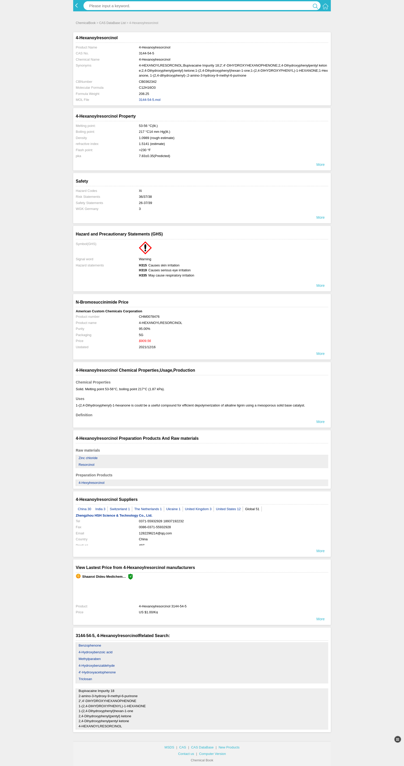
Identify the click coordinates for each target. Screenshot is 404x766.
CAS (182, 747)
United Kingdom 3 (198, 509)
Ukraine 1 (173, 509)
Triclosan (85, 679)
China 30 (84, 509)
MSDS (169, 747)
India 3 (100, 509)
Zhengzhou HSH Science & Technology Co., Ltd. (114, 515)
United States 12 (228, 509)
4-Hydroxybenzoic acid (96, 652)
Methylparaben (90, 659)
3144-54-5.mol (150, 100)
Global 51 (252, 509)
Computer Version (212, 754)
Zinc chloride (88, 458)
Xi (140, 191)
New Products (228, 747)
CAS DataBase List (112, 23)
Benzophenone (90, 645)
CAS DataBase (202, 747)
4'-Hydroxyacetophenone (97, 672)
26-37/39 (145, 203)
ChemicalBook (86, 23)
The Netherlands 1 (148, 509)
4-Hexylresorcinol (91, 483)
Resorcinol (86, 465)
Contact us (186, 754)
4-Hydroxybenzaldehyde (97, 665)
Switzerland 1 (120, 509)
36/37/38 (145, 197)
